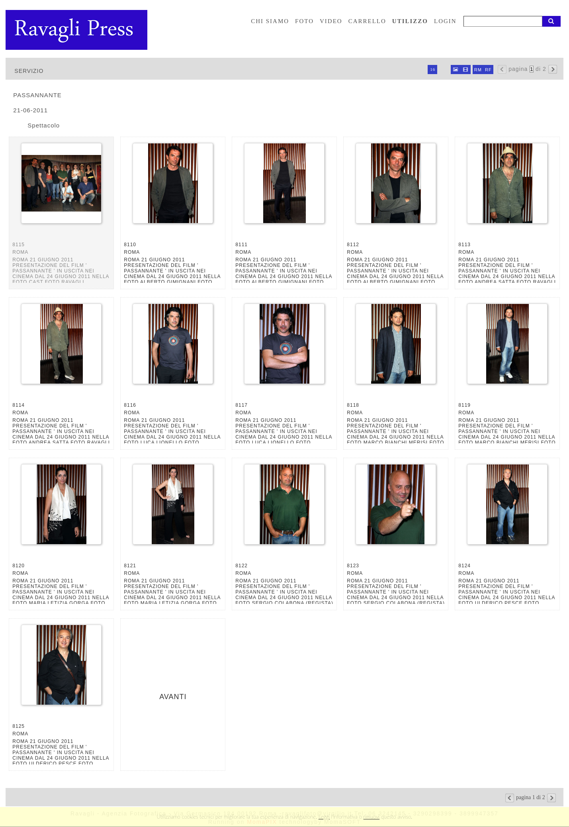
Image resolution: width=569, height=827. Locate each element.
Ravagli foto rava (77, 30)
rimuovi (372, 816)
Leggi (324, 816)
